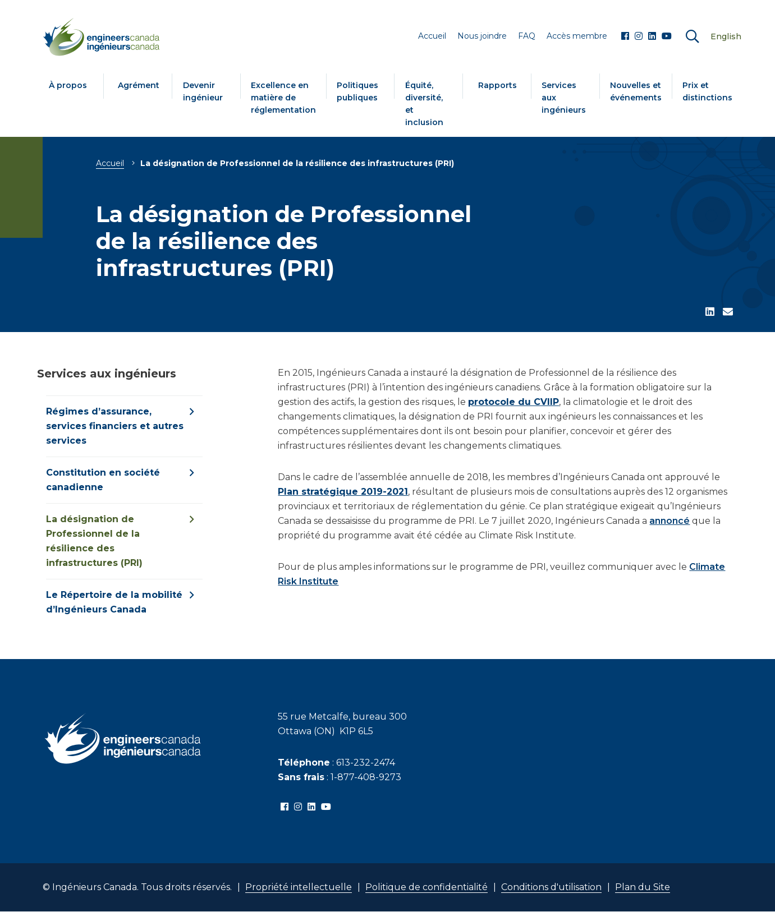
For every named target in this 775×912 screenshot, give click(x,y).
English (725, 36)
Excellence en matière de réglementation (283, 97)
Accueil (110, 163)
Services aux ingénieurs (564, 97)
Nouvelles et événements (636, 91)
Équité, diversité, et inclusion (424, 103)
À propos (68, 85)
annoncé (669, 520)
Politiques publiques (357, 91)
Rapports (497, 85)
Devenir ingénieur (203, 91)
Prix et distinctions (707, 91)
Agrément (138, 85)
